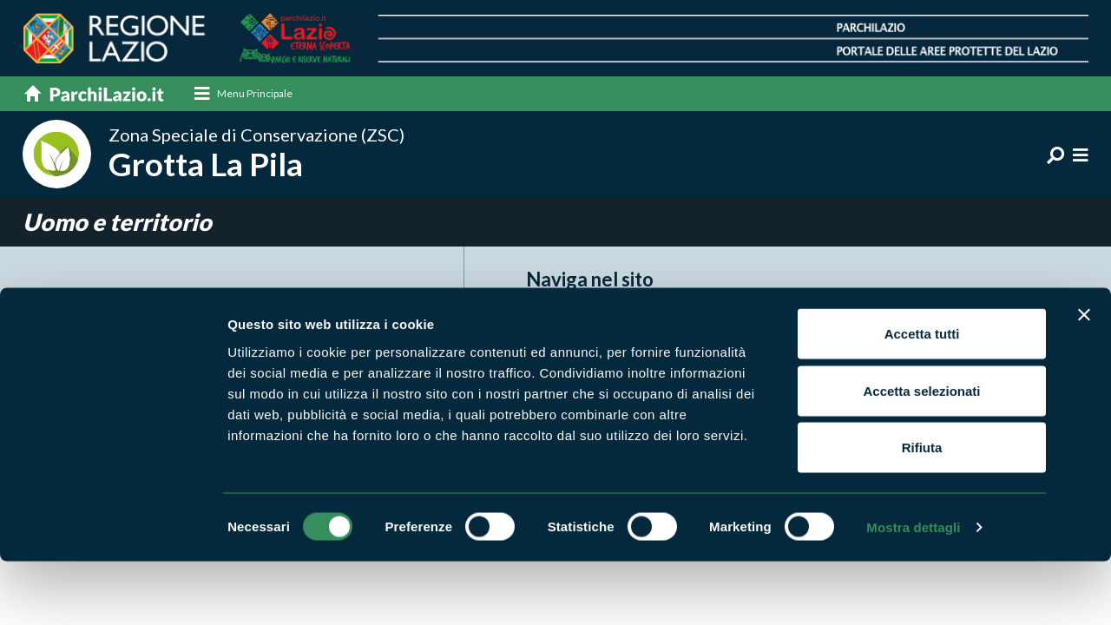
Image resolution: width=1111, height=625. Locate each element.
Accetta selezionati (921, 454)
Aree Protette (572, 321)
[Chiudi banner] (1084, 378)
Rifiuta (922, 510)
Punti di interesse (957, 348)
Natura (736, 348)
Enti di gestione (576, 348)
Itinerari (739, 321)
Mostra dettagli (913, 590)
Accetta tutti (922, 397)
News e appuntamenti (971, 321)
